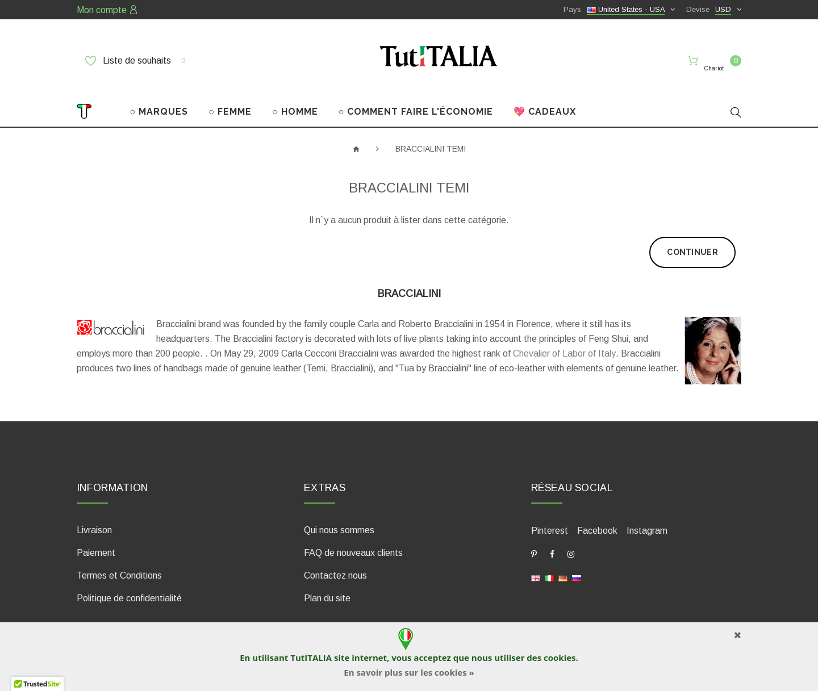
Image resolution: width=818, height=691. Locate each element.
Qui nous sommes (339, 520)
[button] (37, 680)
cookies (559, 657)
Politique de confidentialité (129, 588)
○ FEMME (230, 101)
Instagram (647, 520)
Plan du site (327, 588)
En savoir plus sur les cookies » (409, 672)
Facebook (597, 520)
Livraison (94, 520)
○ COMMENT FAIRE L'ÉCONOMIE (416, 101)
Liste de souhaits (135, 60)
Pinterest (549, 520)
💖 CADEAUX (545, 101)
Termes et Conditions (119, 565)
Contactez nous (335, 565)
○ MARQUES (159, 101)
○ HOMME (295, 101)
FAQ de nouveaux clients (353, 542)
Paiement (96, 542)
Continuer (692, 241)
